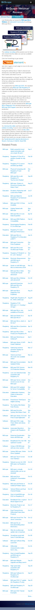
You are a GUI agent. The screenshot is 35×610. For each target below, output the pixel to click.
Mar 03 (30, 367)
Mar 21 (30, 342)
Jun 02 (30, 203)
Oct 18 (30, 494)
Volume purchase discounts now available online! (18, 356)
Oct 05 (30, 535)
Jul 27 (30, 190)
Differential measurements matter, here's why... (17, 548)
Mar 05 (30, 362)
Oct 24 (30, 462)
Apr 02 (30, 214)
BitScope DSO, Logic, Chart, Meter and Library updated (18, 423)
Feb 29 (30, 163)
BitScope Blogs (5, 17)
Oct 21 (30, 476)
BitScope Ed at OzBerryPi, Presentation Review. (18, 478)
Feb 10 (30, 219)
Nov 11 (30, 265)
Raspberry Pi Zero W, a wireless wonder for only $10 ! (18, 158)
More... (30, 596)
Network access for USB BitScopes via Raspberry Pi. (18, 464)
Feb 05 (30, 224)
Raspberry (6, 156)
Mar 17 (30, 347)
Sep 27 (30, 573)
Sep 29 (30, 553)
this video (26, 129)
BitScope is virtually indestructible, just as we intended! (18, 471)
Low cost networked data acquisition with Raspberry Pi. (18, 374)
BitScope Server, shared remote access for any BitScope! (18, 381)
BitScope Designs (29, 604)
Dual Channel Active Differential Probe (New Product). (18, 512)
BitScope (6, 2)
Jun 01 (30, 310)
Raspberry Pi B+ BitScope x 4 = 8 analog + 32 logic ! (18, 305)
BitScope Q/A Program (9, 107)
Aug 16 (30, 290)
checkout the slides (10, 126)
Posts (17, 17)
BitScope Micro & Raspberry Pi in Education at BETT (18, 237)
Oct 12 (30, 517)
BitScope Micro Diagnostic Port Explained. (15, 292)
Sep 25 (30, 566)
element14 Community (17, 22)
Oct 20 (30, 483)
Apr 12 (30, 326)
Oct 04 (30, 541)
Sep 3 (30, 149)
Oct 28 (30, 457)
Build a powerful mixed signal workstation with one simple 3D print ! (17, 151)
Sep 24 (30, 580)
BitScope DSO (19, 86)
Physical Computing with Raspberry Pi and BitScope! (18, 171)
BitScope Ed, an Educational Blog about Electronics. (17, 524)
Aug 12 (30, 183)
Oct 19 (30, 489)
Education (6, 190)
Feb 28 (30, 156)
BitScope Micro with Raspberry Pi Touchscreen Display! (17, 178)
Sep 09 (30, 176)
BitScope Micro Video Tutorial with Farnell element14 (17, 272)
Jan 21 (30, 235)
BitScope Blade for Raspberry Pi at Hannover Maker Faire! (18, 197)
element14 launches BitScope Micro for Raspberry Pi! (17, 285)
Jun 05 (30, 196)
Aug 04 (30, 298)
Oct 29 (30, 278)
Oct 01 (30, 546)
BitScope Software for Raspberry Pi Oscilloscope (17, 575)
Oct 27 (30, 283)
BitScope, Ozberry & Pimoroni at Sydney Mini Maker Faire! (18, 185)
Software (5, 203)
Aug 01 (30, 303)
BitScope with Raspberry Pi (21, 87)
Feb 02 (30, 230)
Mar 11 (30, 355)
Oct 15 (30, 510)
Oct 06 (30, 530)
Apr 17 (30, 321)
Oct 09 (30, 523)
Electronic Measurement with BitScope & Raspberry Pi (18, 260)
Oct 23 (30, 469)
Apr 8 (29, 337)
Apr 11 (30, 331)
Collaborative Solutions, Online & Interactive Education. (18, 394)
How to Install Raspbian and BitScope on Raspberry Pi (18, 555)
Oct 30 (30, 451)
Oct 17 (30, 499)
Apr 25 (30, 315)
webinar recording (10, 52)
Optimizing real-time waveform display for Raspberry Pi (17, 349)
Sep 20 (30, 585)
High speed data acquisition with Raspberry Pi (15, 567)
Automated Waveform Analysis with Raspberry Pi (18, 430)
